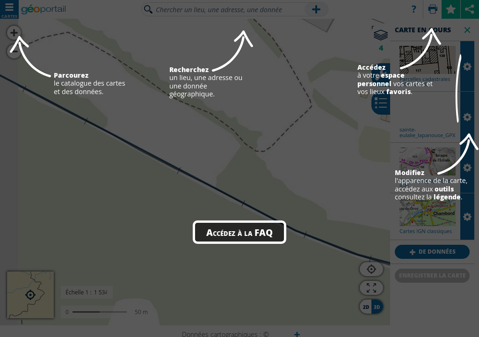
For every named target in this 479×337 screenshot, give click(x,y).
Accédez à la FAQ (239, 232)
